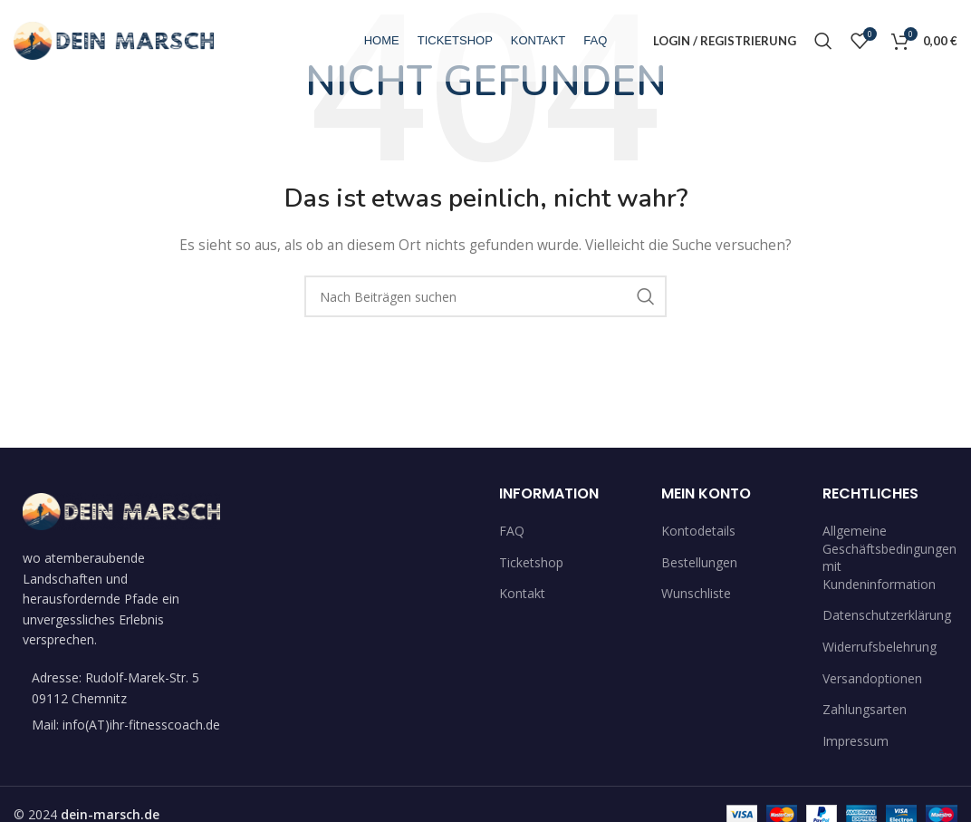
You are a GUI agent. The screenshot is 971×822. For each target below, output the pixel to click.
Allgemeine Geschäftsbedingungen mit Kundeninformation (889, 557)
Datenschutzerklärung (886, 615)
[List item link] (121, 725)
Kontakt (522, 593)
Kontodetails (698, 530)
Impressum (855, 740)
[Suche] (823, 41)
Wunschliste (696, 593)
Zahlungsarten (864, 709)
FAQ (511, 530)
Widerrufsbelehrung (879, 646)
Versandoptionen (872, 678)
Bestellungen (699, 562)
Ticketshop (531, 562)
